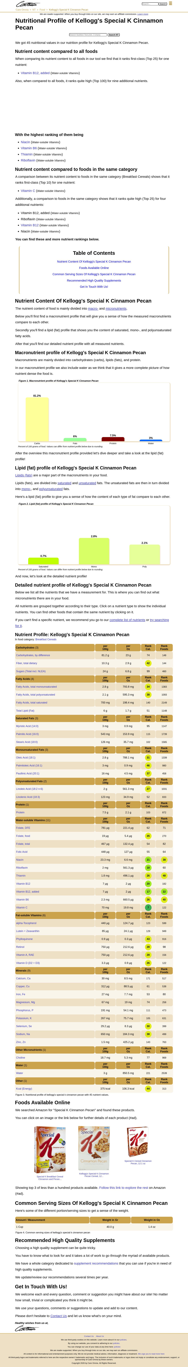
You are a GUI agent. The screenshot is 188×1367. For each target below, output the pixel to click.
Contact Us (58, 1316)
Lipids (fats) (23, 475)
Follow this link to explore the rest (123, 1188)
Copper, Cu (22, 986)
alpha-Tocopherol (26, 923)
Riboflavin (28, 160)
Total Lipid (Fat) (25, 710)
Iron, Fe (20, 994)
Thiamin (27, 154)
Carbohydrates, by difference (33, 655)
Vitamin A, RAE (25, 954)
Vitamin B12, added (35, 73)
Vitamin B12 (30, 225)
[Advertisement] (94, 108)
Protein (20, 812)
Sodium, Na (23, 1034)
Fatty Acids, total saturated (31, 702)
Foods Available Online (94, 267)
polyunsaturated (51, 489)
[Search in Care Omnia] (150, 3)
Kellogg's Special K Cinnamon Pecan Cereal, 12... (94, 1174)
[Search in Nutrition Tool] (88, 34)
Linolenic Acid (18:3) (28, 797)
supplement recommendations (96, 1263)
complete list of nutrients (127, 620)
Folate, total (23, 843)
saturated (64, 483)
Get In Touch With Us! (94, 286)
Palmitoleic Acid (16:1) (29, 765)
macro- (93, 308)
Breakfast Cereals (45, 639)
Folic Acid (21, 851)
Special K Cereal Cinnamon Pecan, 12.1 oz (138, 1162)
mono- (26, 489)
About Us (100, 1336)
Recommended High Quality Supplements (94, 280)
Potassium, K (24, 1018)
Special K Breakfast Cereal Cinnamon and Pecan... (50, 1177)
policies (123, 1340)
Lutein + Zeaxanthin (27, 931)
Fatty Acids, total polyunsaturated (35, 694)
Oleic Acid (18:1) (25, 757)
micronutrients (116, 308)
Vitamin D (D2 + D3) (28, 963)
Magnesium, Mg (25, 1002)
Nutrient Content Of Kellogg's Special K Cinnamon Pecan (94, 261)
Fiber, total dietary (26, 663)
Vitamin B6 (29, 148)
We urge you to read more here (151, 1354)
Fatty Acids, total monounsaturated (36, 686)
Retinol (20, 946)
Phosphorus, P (24, 1010)
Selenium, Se (24, 1026)
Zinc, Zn (21, 1042)
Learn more (142, 14)
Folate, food (23, 835)
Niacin (25, 142)
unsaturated (87, 483)
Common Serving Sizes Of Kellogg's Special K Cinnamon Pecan (94, 274)
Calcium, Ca (23, 978)
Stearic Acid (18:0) (27, 742)
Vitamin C (28, 191)
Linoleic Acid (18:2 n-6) (29, 788)
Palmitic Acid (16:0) (27, 734)
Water (19, 1073)
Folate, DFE (23, 827)
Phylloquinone (24, 939)
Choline (20, 1057)
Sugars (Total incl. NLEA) (31, 671)
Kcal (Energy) (24, 1088)
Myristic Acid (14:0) (27, 726)
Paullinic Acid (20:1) (27, 773)
